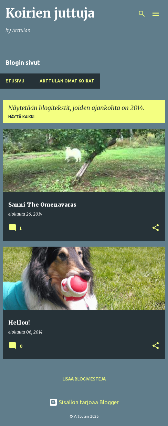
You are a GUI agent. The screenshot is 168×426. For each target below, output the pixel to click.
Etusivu (15, 81)
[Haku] (142, 14)
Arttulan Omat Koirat (67, 81)
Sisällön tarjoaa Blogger (84, 402)
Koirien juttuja (50, 13)
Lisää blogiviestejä (84, 379)
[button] (155, 228)
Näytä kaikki (21, 117)
